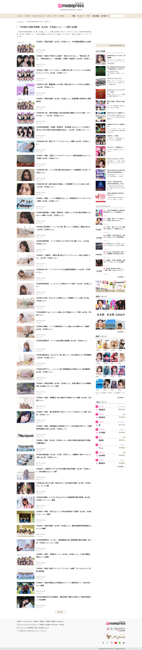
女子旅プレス (105, 16)
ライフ (55, 16)
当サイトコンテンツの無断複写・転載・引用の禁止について (33, 627)
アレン (101, 448)
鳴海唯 (101, 440)
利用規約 (36, 621)
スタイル (27, 16)
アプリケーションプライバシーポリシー (27, 624)
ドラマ (88, 16)
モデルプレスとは (27, 621)
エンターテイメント (38, 16)
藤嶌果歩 (102, 463)
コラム (49, 16)
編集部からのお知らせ (57, 621)
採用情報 (47, 621)
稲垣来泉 (102, 417)
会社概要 (19, 621)
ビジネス (61, 16)
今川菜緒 (102, 432)
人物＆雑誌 (95, 16)
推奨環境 (41, 621)
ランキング (80, 16)
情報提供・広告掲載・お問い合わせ (48, 624)
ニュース (20, 16)
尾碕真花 (102, 409)
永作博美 (102, 455)
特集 (73, 16)
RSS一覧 (62, 624)
